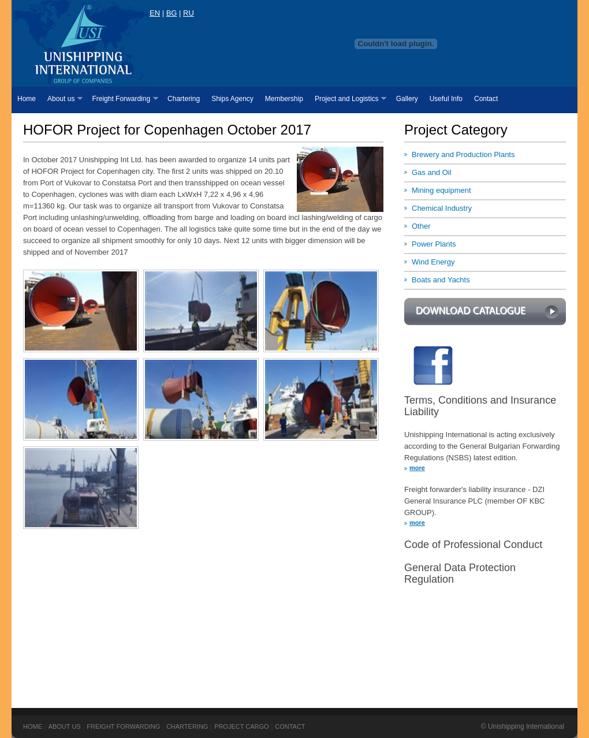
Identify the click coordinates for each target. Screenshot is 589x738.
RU (188, 13)
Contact (486, 99)
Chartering (183, 99)
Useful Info (446, 99)
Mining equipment (441, 190)
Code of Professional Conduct (473, 544)
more (417, 467)
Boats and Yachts (441, 279)
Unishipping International (526, 726)
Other (421, 226)
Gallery (407, 99)
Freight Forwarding (122, 99)
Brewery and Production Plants (463, 154)
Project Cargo (241, 726)
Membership (284, 99)
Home (26, 99)
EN (155, 13)
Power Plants (434, 244)
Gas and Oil (432, 172)
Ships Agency (232, 99)
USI (81, 43)
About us (62, 99)
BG (171, 13)
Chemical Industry (442, 208)
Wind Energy (433, 262)
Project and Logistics (347, 99)
